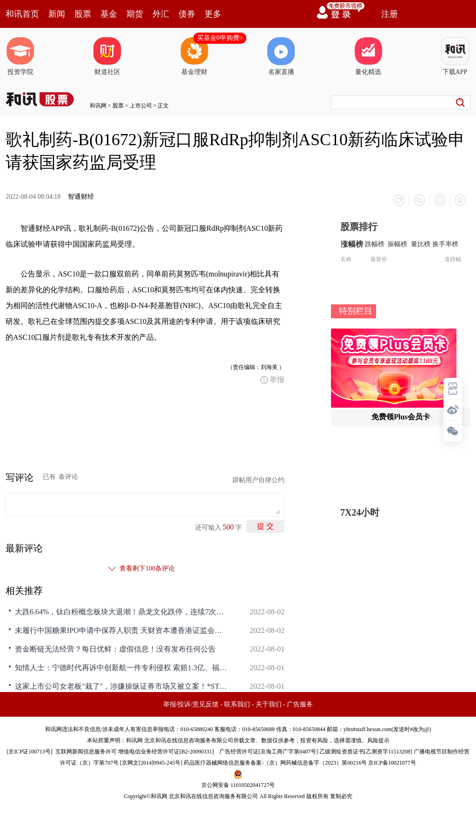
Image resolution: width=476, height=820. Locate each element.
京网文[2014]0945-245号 (151, 763)
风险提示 (378, 740)
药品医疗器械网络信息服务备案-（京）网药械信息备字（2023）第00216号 (275, 763)
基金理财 (194, 56)
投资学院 (20, 56)
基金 (108, 14)
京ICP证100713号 (29, 751)
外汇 (160, 14)
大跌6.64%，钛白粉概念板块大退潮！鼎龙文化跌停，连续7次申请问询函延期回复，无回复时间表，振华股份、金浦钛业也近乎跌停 (122, 612)
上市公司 (141, 105)
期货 (134, 14)
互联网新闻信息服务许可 (86, 751)
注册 (389, 14)
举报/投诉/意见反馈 (191, 704)
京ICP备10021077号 (392, 763)
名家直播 (281, 56)
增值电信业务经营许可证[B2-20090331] (166, 751)
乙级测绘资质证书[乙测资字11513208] (365, 751)
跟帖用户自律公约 (258, 480)
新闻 (56, 14)
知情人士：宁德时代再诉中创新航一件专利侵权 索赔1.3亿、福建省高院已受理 (122, 668)
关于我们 (269, 704)
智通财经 (81, 196)
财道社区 (107, 56)
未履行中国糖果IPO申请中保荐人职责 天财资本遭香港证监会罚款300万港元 (122, 630)
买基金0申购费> (220, 37)
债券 (186, 14)
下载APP (455, 56)
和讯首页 (22, 14)
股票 (82, 14)
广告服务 (300, 704)
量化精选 (368, 56)
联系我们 (237, 704)
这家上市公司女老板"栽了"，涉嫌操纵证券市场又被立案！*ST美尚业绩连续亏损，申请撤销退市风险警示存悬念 (122, 686)
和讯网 (98, 105)
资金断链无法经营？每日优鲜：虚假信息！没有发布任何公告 (115, 649)
